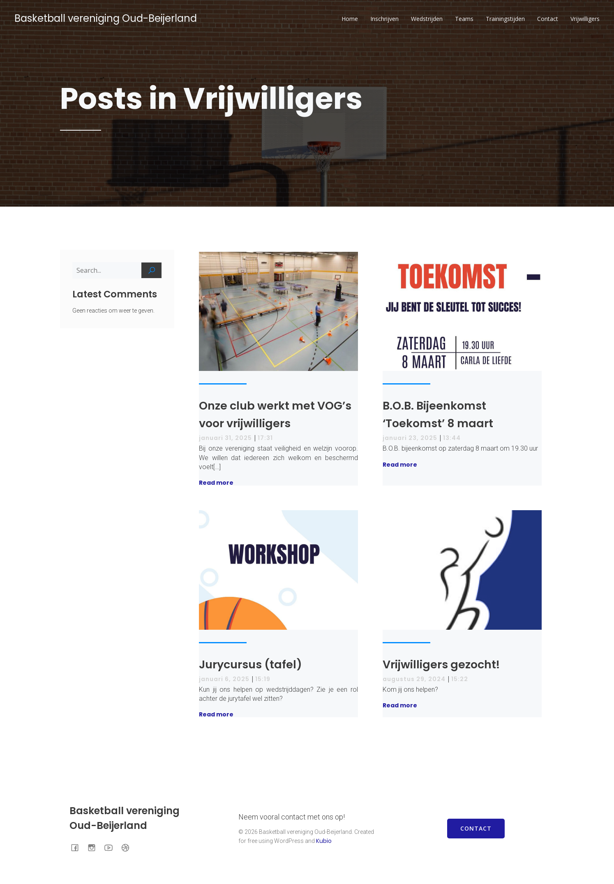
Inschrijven (384, 19)
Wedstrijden (427, 19)
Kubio (324, 841)
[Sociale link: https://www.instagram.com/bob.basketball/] (94, 847)
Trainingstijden (505, 19)
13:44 (452, 438)
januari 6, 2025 (224, 679)
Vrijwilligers (585, 19)
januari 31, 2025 (225, 438)
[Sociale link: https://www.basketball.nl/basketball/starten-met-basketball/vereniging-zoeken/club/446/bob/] (128, 847)
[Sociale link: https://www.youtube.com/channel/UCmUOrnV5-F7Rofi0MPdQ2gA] (111, 847)
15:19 (262, 679)
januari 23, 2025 (410, 438)
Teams (464, 19)
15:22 (459, 679)
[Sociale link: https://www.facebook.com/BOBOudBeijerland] (77, 847)
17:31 (265, 438)
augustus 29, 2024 (414, 679)
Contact (547, 19)
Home (350, 19)
